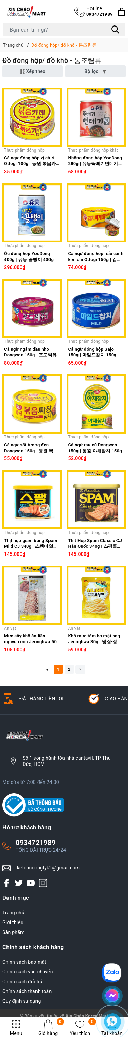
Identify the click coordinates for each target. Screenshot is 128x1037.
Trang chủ (13, 912)
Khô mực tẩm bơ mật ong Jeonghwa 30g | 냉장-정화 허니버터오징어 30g (95, 639)
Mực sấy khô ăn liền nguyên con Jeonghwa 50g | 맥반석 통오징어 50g (31, 639)
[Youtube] (31, 883)
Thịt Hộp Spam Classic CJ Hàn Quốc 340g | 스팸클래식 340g (95, 543)
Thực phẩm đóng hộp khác (93, 150)
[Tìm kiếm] (115, 29)
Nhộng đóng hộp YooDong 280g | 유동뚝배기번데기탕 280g (95, 161)
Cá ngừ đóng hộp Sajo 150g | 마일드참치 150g (92, 352)
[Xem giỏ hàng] (122, 12)
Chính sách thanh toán (27, 991)
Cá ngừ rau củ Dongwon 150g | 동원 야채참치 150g (95, 447)
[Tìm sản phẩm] (64, 29)
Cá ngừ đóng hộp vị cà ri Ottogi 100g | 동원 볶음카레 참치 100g (30, 161)
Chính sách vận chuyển (27, 971)
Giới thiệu (12, 922)
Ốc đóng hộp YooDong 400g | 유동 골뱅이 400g (29, 256)
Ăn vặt (10, 628)
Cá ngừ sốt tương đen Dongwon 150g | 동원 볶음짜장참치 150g (31, 448)
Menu (16, 1027)
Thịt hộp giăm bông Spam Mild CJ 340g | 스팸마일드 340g (31, 543)
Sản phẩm (13, 932)
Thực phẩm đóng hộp (24, 150)
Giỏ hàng (51, 1027)
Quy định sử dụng (21, 1001)
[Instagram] (43, 883)
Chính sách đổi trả (22, 981)
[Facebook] (6, 883)
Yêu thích (83, 1027)
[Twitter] (19, 883)
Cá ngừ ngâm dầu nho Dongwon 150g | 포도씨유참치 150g (30, 352)
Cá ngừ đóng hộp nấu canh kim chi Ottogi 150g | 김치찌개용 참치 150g (96, 257)
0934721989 (99, 11)
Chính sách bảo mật (24, 962)
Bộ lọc (95, 71)
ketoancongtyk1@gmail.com (48, 868)
